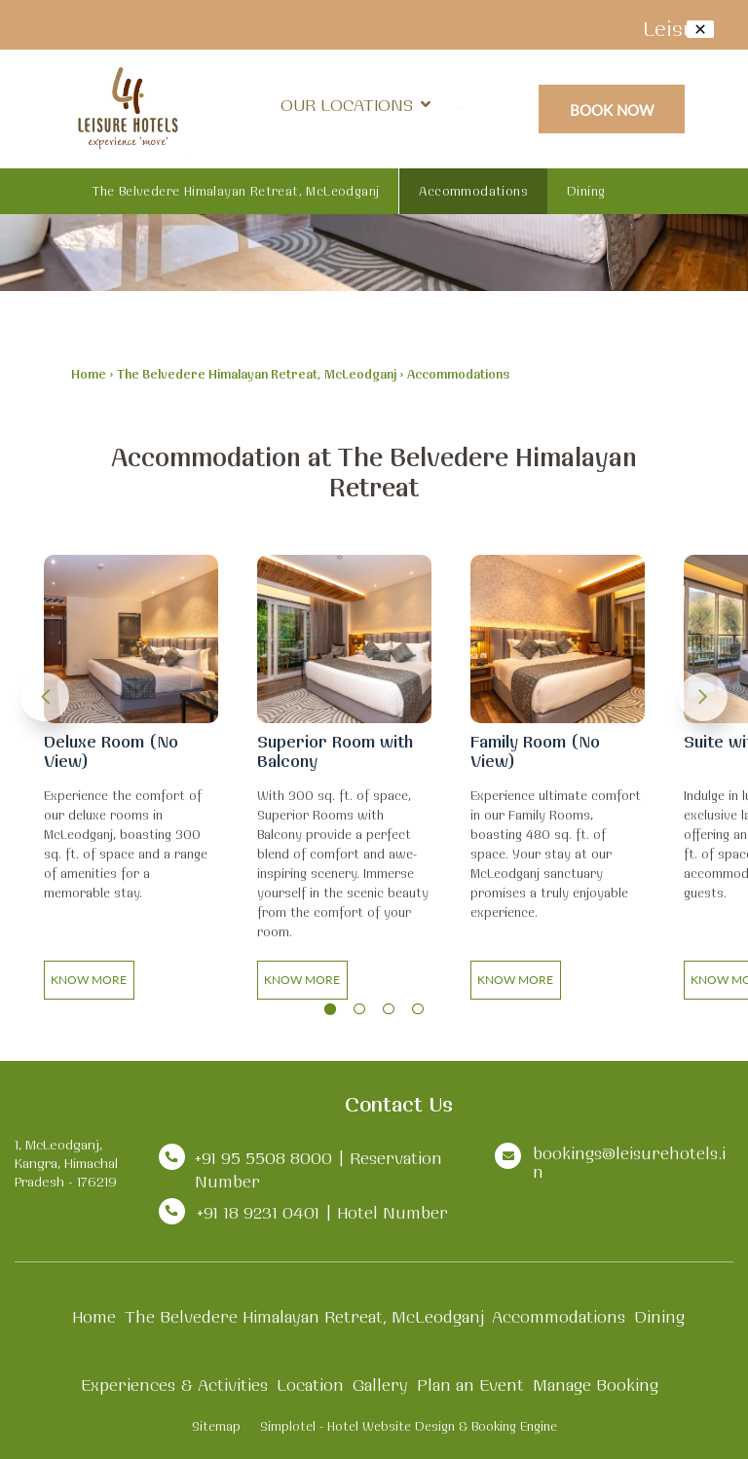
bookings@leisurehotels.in (629, 1162)
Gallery (380, 1384)
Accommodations (473, 191)
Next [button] (703, 697)
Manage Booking (595, 1384)
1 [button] (330, 1009)
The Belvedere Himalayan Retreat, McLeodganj (236, 191)
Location (310, 1384)
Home (88, 374)
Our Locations (355, 104)
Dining (586, 191)
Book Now (612, 109)
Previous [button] (44, 697)
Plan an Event (470, 1384)
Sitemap (216, 1426)
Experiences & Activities (174, 1384)
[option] (131, 781)
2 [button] (359, 1009)
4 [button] (418, 1009)
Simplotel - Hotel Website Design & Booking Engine (408, 1426)
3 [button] (388, 1009)
